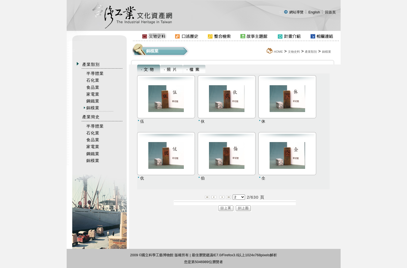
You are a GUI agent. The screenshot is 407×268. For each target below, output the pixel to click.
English (314, 12)
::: (280, 12)
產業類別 (311, 51)
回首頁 (330, 12)
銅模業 (326, 51)
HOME (278, 51)
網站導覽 (296, 12)
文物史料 (294, 51)
